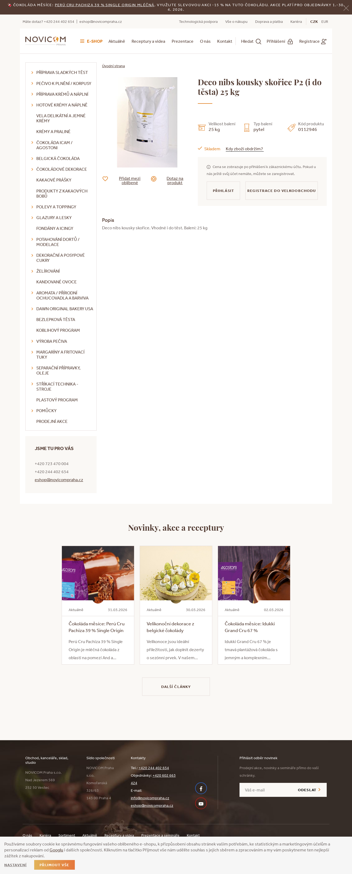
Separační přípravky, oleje (58, 370)
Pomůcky (46, 410)
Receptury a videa (148, 41)
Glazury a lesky (54, 217)
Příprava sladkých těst (62, 72)
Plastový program (57, 399)
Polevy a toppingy (56, 206)
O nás (205, 41)
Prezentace (182, 41)
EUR (324, 21)
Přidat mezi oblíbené (125, 180)
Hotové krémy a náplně (61, 105)
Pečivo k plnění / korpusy (63, 83)
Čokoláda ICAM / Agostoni (54, 145)
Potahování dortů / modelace (58, 242)
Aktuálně (116, 41)
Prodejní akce (52, 421)
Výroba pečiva (51, 341)
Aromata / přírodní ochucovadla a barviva (62, 295)
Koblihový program (58, 330)
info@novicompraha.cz (150, 797)
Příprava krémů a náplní (62, 94)
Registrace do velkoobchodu (281, 190)
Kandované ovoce (56, 281)
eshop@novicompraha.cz (100, 21)
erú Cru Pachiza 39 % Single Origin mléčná (105, 4)
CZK (314, 21)
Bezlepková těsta (55, 319)
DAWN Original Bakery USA (64, 308)
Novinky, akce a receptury (176, 527)
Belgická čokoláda (58, 158)
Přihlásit (223, 190)
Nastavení (15, 864)
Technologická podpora (198, 21)
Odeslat (307, 789)
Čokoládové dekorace (61, 169)
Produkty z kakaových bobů (61, 193)
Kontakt (224, 41)
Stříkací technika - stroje (57, 386)
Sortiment (66, 835)
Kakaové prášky (53, 180)
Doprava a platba (269, 21)
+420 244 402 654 (154, 767)
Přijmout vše (54, 864)
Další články (176, 686)
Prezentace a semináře (160, 835)
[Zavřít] (346, 8)
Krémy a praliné (53, 131)
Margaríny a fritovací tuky (60, 354)
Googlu (56, 849)
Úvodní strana (113, 65)
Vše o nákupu (236, 21)
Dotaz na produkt (171, 180)
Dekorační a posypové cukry (60, 257)
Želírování (48, 271)
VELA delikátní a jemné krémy (61, 118)
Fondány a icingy (54, 228)
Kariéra (296, 21)
